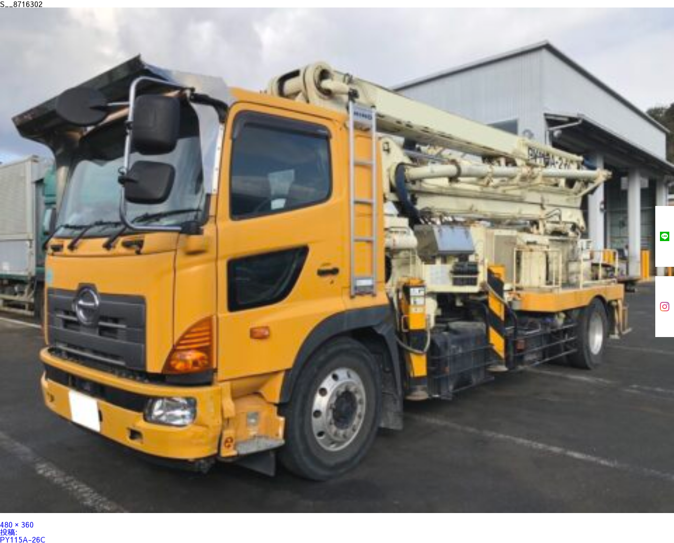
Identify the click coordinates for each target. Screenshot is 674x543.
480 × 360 (17, 524)
